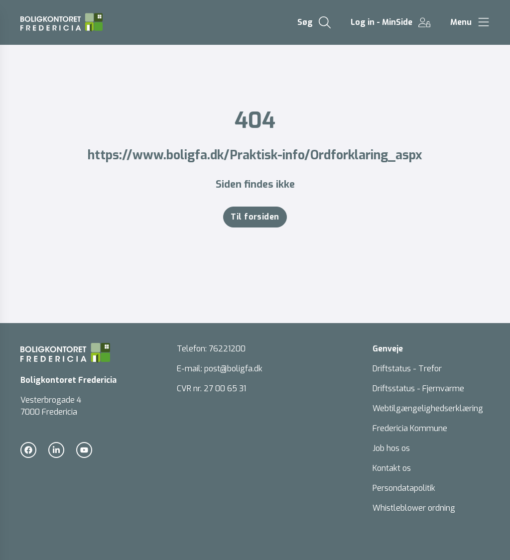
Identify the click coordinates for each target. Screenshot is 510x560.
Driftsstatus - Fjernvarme (418, 388)
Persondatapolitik (404, 488)
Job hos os (391, 448)
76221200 (227, 348)
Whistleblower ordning (414, 508)
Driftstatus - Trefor (407, 368)
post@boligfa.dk (233, 368)
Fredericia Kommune (410, 428)
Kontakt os (392, 468)
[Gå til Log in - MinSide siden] (390, 22)
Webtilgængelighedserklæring (428, 408)
